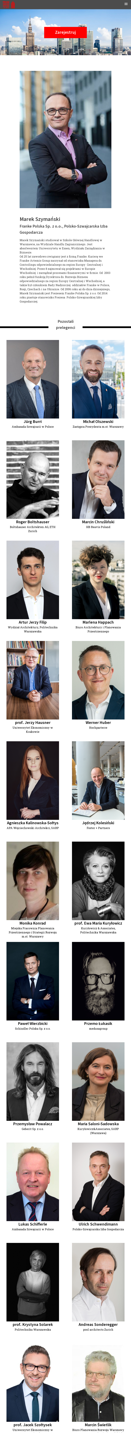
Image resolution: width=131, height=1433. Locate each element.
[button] (126, 4)
